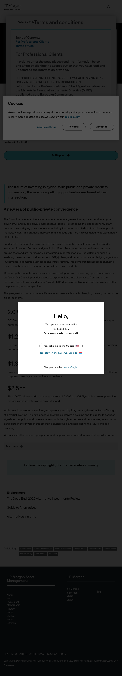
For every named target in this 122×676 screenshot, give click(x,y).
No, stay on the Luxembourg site (61, 353)
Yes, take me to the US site (61, 346)
